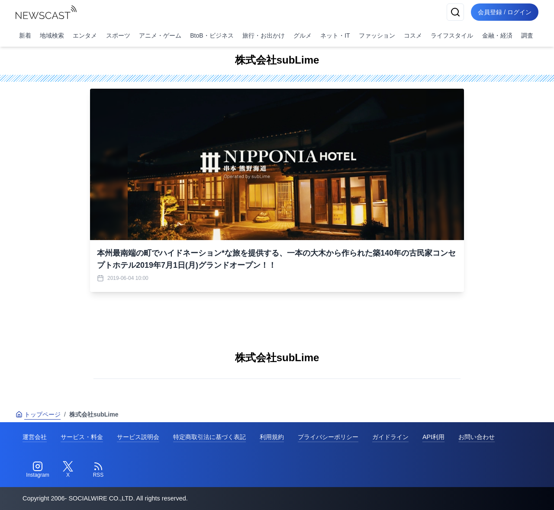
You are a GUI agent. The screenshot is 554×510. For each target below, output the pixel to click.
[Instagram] (38, 469)
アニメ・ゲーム (160, 35)
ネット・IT (335, 35)
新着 (25, 35)
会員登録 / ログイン (504, 12)
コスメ (413, 35)
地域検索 (52, 35)
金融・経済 (497, 35)
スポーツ (118, 35)
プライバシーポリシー (328, 436)
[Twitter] (68, 469)
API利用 (433, 436)
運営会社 (35, 436)
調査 (527, 35)
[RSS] (98, 469)
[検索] (455, 12)
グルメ (302, 35)
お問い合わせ (476, 436)
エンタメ (85, 35)
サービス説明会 (138, 436)
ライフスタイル (452, 35)
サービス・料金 (82, 436)
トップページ (38, 414)
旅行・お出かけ (263, 35)
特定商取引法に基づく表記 (209, 436)
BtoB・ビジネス (211, 35)
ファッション (377, 35)
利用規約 (272, 436)
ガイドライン (390, 436)
